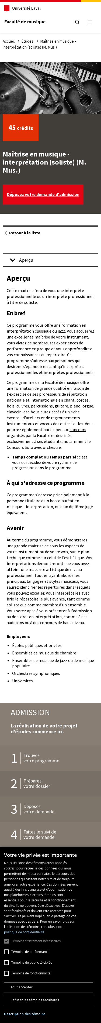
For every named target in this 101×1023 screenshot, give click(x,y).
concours (77, 429)
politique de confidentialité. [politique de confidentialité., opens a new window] (24, 932)
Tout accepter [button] (22, 987)
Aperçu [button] (21, 260)
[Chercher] (77, 22)
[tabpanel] (50, 479)
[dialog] (50, 935)
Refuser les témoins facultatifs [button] (35, 1000)
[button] (25, 1014)
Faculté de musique (25, 22)
